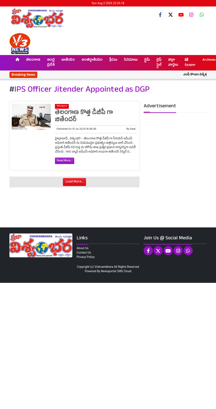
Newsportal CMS (112, 271)
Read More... (64, 161)
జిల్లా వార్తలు (173, 63)
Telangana (62, 106)
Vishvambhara (104, 266)
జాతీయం (68, 60)
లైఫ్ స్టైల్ (158, 63)
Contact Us (84, 252)
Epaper (190, 63)
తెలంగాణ (33, 60)
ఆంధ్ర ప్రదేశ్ (51, 63)
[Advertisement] (106, 345)
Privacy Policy (86, 257)
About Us (82, 248)
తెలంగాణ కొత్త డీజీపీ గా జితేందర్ (84, 117)
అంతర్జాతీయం (92, 60)
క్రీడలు (113, 60)
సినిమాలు (131, 60)
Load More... (74, 182)
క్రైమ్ (147, 60)
